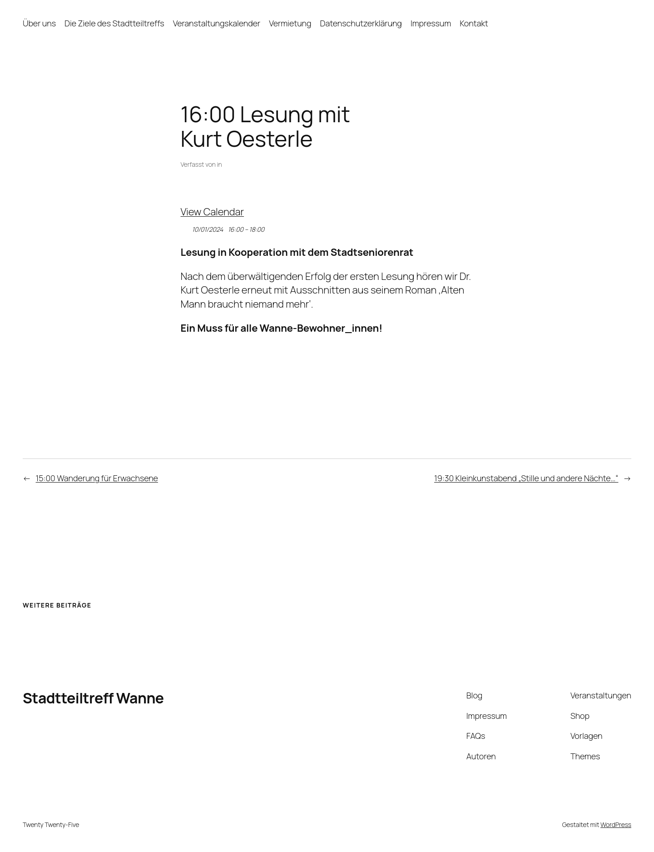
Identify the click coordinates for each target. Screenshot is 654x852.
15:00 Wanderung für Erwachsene (97, 478)
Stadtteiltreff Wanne (93, 698)
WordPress (615, 824)
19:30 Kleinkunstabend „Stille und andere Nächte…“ (526, 478)
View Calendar (212, 212)
